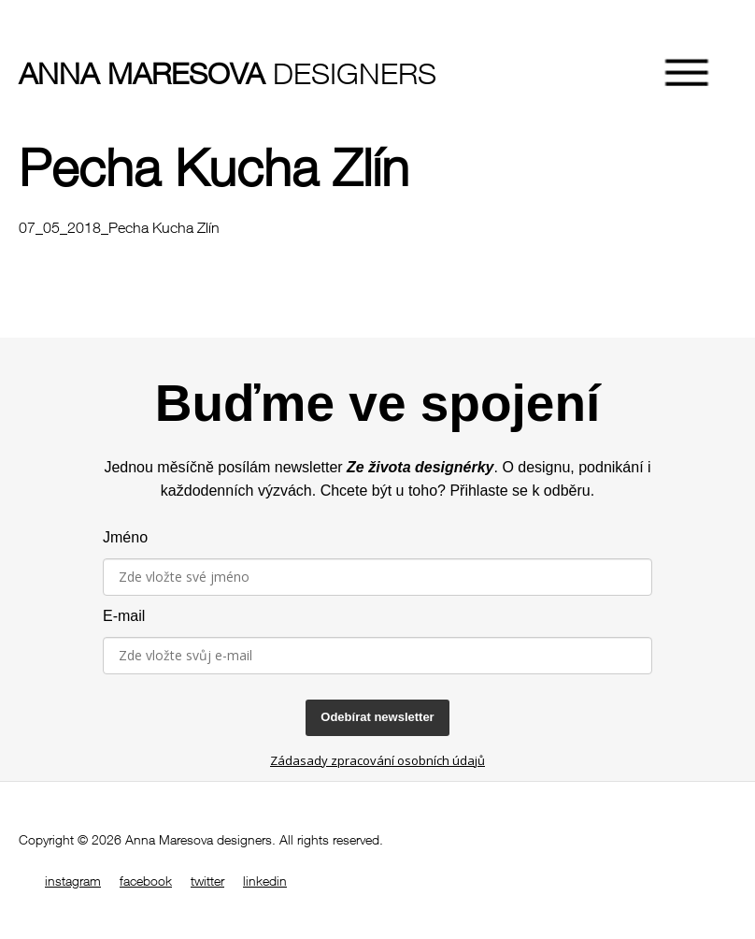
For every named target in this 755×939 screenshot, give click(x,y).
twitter (207, 880)
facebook (146, 880)
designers (135, 73)
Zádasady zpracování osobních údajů (377, 760)
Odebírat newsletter (377, 717)
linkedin (265, 880)
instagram (73, 880)
